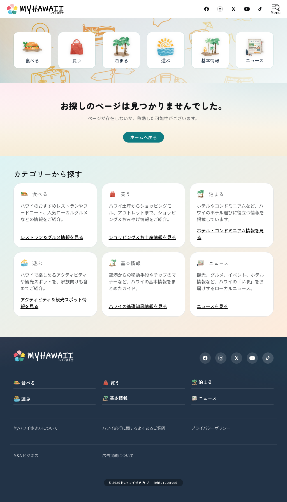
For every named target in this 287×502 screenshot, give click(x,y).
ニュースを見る (212, 306)
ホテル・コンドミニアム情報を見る (230, 233)
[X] (236, 358)
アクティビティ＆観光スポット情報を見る (53, 303)
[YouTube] (247, 9)
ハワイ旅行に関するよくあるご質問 (133, 428)
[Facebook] (206, 9)
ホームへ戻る (143, 137)
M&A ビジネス (25, 455)
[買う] (77, 50)
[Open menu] (275, 9)
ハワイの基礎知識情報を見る (138, 306)
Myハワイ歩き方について (35, 428)
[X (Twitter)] (233, 9)
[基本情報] (210, 50)
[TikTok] (260, 9)
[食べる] (32, 50)
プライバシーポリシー (211, 428)
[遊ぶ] (166, 50)
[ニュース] (255, 50)
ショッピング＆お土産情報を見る (142, 237)
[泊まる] (121, 50)
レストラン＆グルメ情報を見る (51, 237)
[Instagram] (220, 9)
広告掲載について (118, 455)
